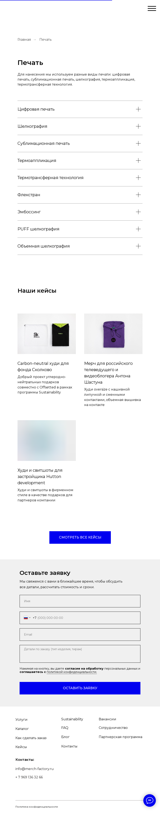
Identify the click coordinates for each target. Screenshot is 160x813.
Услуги (21, 720)
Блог (65, 737)
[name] (80, 601)
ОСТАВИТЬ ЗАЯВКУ (80, 688)
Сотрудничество (113, 728)
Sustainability (72, 719)
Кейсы (21, 747)
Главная (24, 40)
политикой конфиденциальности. (72, 672)
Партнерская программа (120, 737)
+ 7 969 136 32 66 (29, 777)
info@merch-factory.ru (34, 769)
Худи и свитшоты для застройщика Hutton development (40, 476)
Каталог (22, 729)
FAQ (64, 728)
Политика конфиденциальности (36, 806)
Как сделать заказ (30, 738)
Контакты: (24, 760)
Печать (45, 40)
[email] (80, 634)
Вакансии (107, 719)
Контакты (69, 746)
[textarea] (80, 654)
